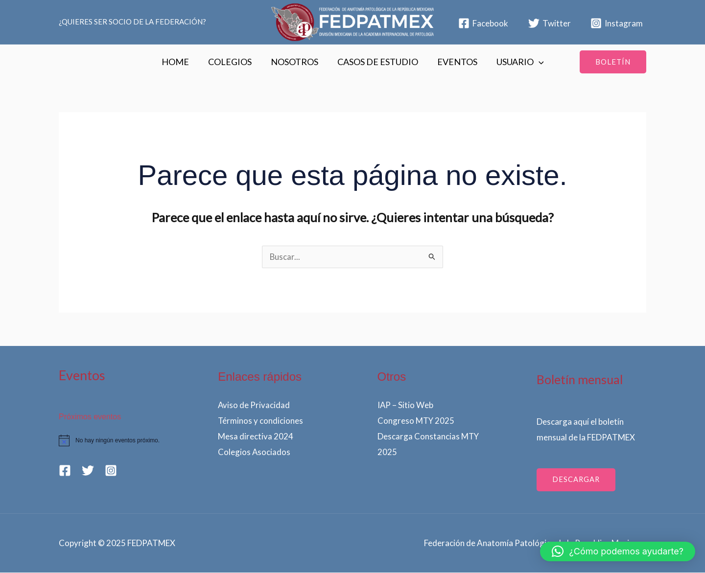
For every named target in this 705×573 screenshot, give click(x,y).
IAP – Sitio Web (405, 405)
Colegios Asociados (254, 452)
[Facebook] (483, 23)
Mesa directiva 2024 (255, 436)
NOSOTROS (295, 61)
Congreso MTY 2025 (416, 421)
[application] (535, 62)
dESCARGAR (576, 480)
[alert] (113, 441)
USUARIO (516, 62)
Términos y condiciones (261, 421)
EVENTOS (455, 61)
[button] (613, 61)
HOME (178, 61)
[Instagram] (616, 23)
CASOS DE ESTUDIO (376, 61)
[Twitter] (549, 23)
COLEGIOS (232, 61)
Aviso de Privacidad (254, 405)
